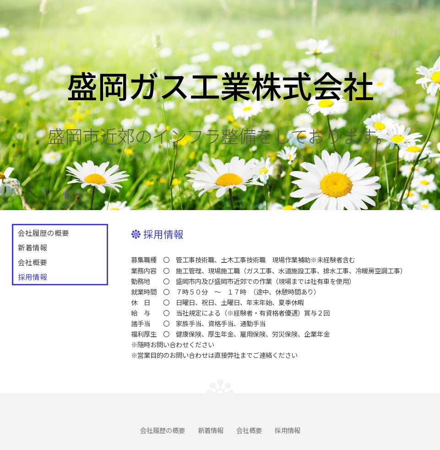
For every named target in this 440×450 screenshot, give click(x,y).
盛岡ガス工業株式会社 (220, 84)
